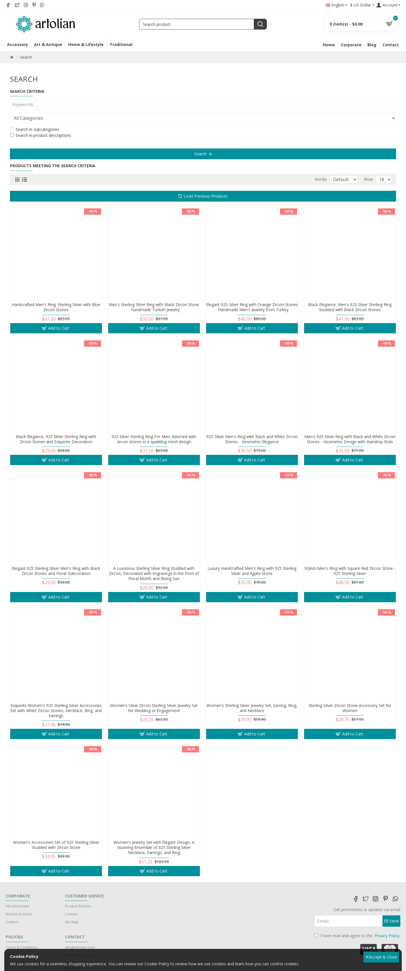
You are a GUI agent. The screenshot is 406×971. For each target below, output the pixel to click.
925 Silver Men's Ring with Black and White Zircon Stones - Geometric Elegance (252, 425)
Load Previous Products (206, 182)
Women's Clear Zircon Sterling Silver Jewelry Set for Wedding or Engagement (154, 694)
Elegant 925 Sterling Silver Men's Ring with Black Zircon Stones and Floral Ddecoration (56, 557)
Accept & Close (381, 957)
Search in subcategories (34, 115)
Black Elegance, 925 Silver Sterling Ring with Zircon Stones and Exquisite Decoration (56, 425)
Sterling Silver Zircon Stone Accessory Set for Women (350, 694)
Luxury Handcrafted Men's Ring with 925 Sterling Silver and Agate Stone (252, 557)
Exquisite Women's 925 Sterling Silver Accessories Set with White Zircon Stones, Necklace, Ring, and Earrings (56, 697)
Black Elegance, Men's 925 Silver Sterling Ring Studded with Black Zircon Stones (350, 293)
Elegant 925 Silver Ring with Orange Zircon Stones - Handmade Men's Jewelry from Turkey (252, 293)
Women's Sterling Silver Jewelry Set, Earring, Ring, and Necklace (252, 694)
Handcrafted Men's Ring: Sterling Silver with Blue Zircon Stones (56, 293)
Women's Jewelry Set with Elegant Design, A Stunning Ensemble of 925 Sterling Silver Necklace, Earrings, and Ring (154, 834)
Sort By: (314, 165)
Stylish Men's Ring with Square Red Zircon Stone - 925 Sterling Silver (349, 557)
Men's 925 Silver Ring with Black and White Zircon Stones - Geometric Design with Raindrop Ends (349, 425)
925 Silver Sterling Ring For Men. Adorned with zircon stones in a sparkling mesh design (154, 425)
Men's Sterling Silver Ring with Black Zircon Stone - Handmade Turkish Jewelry (154, 293)
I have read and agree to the (357, 922)
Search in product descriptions (40, 121)
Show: (370, 165)
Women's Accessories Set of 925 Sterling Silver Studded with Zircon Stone (56, 831)
